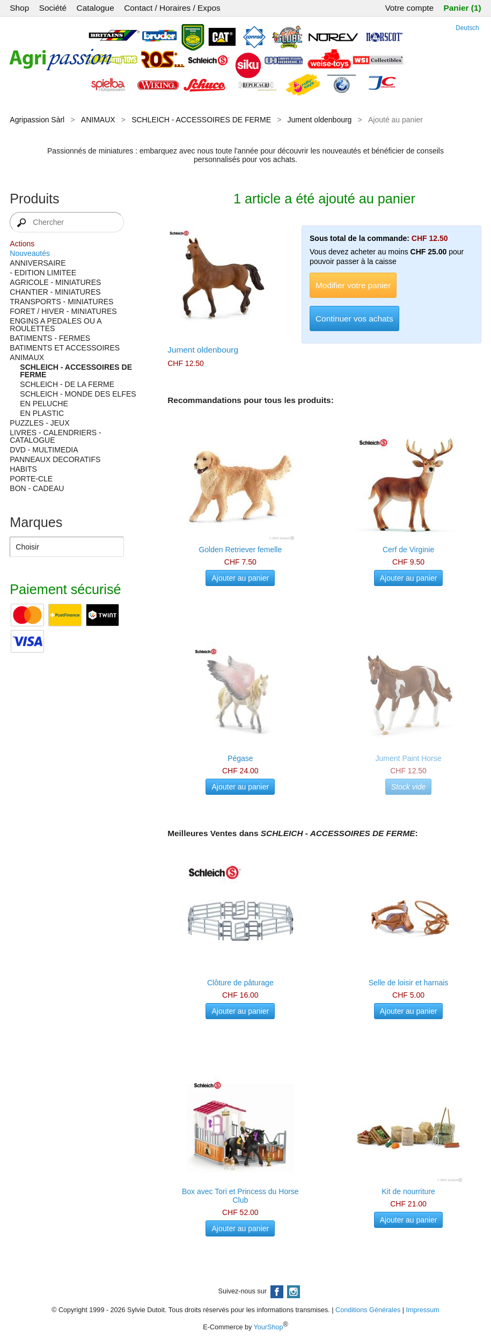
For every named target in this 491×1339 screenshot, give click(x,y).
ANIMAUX (98, 119)
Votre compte (409, 7)
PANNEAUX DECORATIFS (55, 459)
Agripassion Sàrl (37, 119)
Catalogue (95, 7)
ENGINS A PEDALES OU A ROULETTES (55, 324)
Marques (36, 522)
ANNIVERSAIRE (37, 263)
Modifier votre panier (353, 285)
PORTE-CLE (31, 478)
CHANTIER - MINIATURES (55, 292)
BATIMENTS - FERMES (50, 338)
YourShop (268, 1327)
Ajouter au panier (240, 578)
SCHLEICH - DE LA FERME (67, 384)
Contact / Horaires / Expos (172, 7)
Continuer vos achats (354, 318)
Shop (19, 7)
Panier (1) (462, 7)
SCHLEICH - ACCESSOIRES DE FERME (201, 119)
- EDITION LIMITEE (43, 272)
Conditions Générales (367, 1310)
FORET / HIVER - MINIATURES (63, 311)
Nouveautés (30, 253)
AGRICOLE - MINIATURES (55, 282)
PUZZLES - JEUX (39, 423)
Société (53, 7)
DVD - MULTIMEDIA (44, 449)
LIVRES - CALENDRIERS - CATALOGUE (55, 436)
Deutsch (467, 28)
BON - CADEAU (37, 488)
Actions (22, 243)
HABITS (23, 469)
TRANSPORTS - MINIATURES (61, 301)
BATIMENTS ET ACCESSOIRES (65, 348)
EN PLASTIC (42, 413)
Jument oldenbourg (320, 119)
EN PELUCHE (44, 403)
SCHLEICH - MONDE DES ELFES (78, 394)
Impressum (422, 1310)
